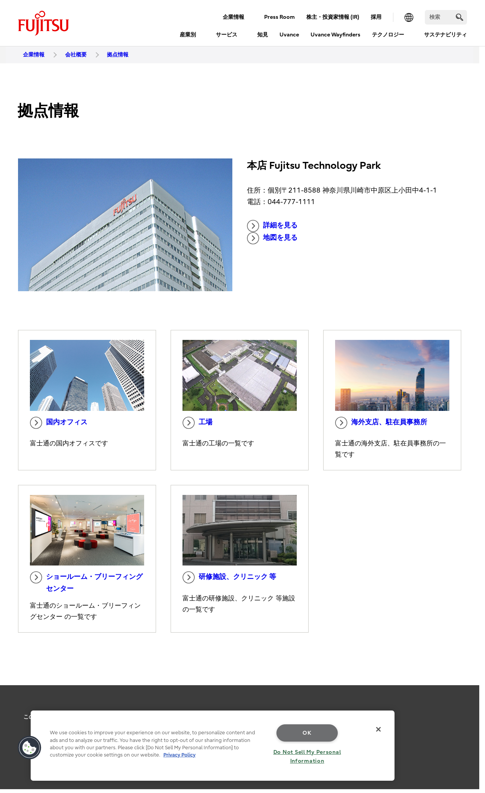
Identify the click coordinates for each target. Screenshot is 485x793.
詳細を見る (272, 226)
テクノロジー (388, 34)
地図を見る (272, 238)
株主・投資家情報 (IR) (332, 17)
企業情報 (233, 17)
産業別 (188, 34)
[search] (459, 17)
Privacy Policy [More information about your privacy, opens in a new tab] (179, 755)
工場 (197, 423)
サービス (226, 34)
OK (307, 733)
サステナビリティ (445, 34)
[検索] (446, 17)
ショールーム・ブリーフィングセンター (86, 582)
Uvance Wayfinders (335, 34)
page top (467, 706)
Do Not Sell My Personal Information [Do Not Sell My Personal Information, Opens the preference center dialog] (307, 756)
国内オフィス (58, 423)
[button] (29, 747)
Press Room (279, 17)
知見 (262, 34)
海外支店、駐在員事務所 (381, 423)
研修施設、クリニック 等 (229, 577)
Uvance (289, 34)
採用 (376, 17)
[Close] (378, 729)
